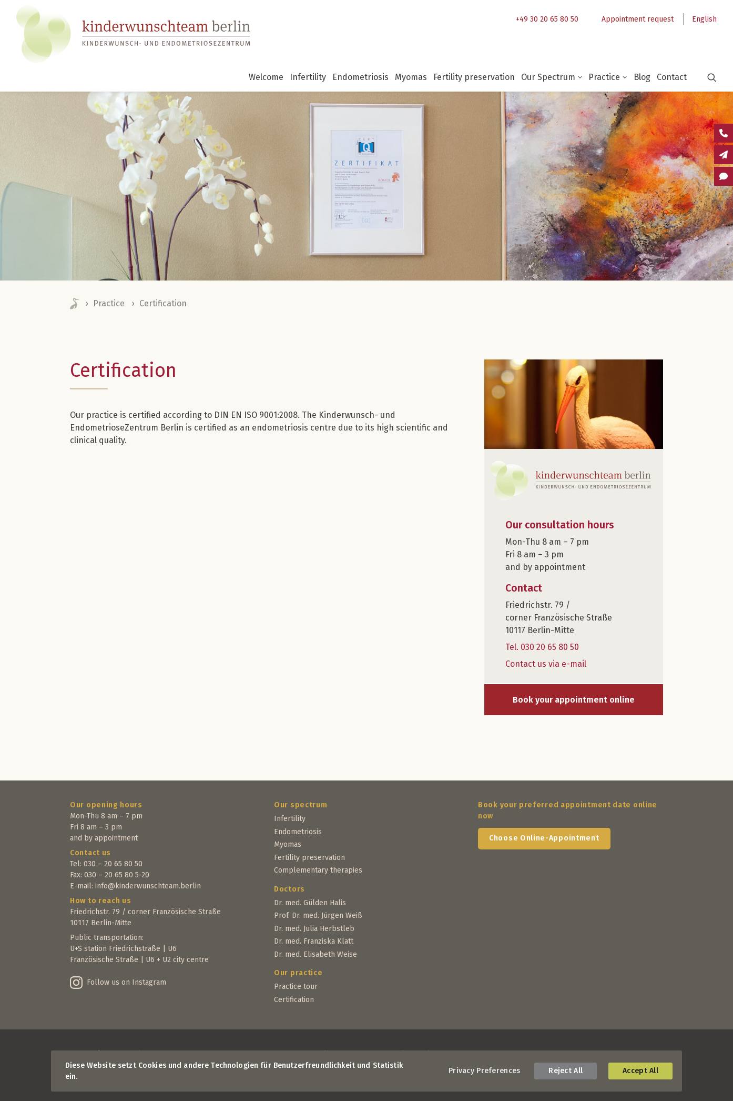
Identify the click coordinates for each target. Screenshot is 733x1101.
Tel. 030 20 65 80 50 (542, 647)
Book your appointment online (574, 700)
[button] (705, 77)
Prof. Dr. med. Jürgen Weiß (318, 915)
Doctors (289, 889)
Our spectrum (300, 804)
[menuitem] (544, 19)
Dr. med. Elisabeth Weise (315, 954)
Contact (672, 77)
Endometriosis (360, 77)
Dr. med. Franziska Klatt (313, 941)
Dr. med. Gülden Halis (310, 902)
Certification (294, 999)
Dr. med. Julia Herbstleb (314, 928)
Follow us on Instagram (126, 982)
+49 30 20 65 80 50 (547, 19)
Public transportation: (107, 937)
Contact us (90, 852)
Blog (642, 77)
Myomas (411, 77)
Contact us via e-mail (545, 664)
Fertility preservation (474, 77)
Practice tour (296, 986)
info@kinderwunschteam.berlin (148, 886)
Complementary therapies (318, 870)
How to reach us (100, 900)
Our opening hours (106, 804)
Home (75, 303)
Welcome (266, 77)
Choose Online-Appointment (544, 838)
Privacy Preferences (484, 1070)
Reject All (565, 1070)
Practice (607, 77)
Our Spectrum (552, 77)
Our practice (298, 972)
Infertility (308, 77)
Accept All (640, 1070)
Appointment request (638, 19)
